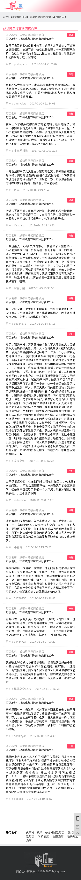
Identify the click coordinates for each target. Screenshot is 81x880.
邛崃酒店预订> (20, 17)
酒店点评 (61, 17)
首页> (6, 17)
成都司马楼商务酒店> (42, 17)
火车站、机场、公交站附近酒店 (45, 832)
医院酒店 (58, 836)
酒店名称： (25, 34)
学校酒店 (43, 836)
